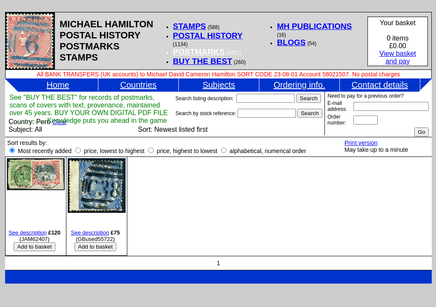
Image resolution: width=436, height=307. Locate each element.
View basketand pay (397, 57)
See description (28, 232)
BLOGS (291, 42)
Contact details (380, 85)
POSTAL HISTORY (208, 35)
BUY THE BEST (202, 61)
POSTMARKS (198, 51)
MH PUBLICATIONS (314, 26)
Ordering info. (299, 85)
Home (57, 85)
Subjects (219, 85)
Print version (361, 142)
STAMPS (189, 26)
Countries (138, 85)
